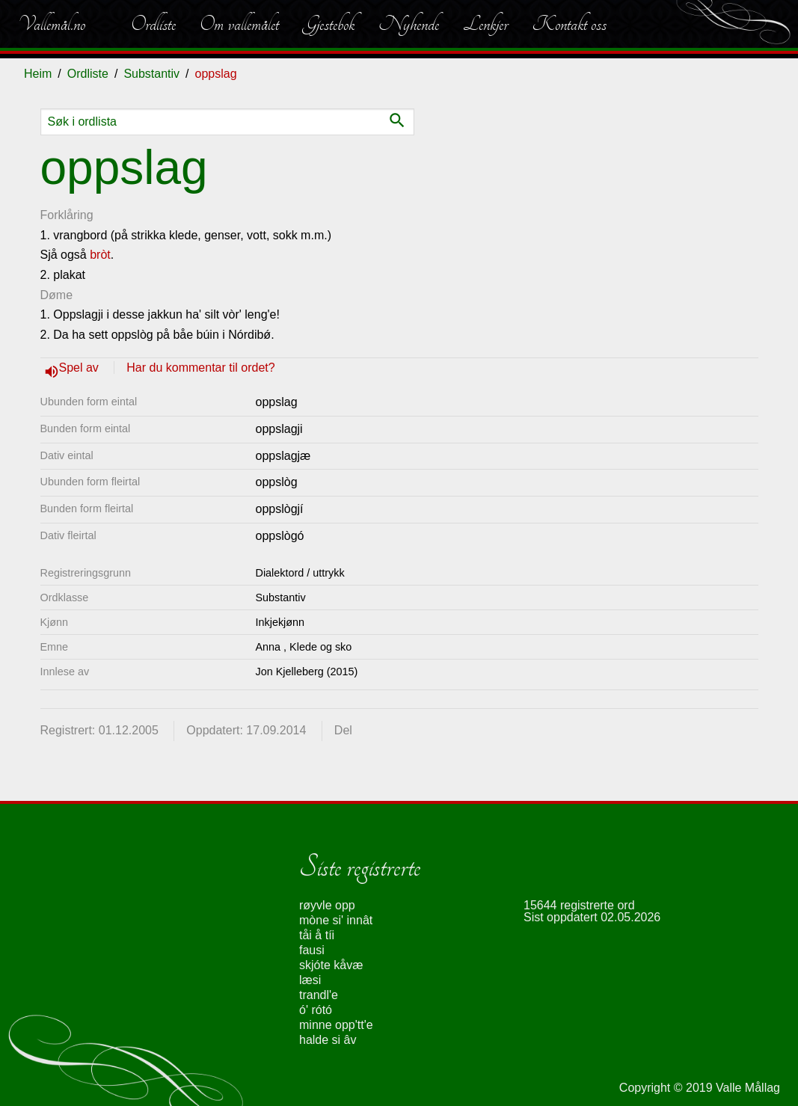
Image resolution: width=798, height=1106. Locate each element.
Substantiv (151, 73)
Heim (38, 73)
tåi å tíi (316, 935)
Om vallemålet (239, 24)
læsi (310, 980)
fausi (312, 950)
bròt (100, 254)
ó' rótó (315, 1010)
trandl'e (318, 995)
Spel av (80, 367)
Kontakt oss (569, 24)
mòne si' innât (335, 920)
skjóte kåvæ (331, 965)
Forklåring (66, 215)
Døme (56, 295)
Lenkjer (485, 24)
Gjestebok (329, 24)
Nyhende (408, 24)
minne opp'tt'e (336, 1025)
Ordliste (153, 24)
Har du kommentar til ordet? (200, 367)
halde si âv (328, 1039)
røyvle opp (327, 905)
